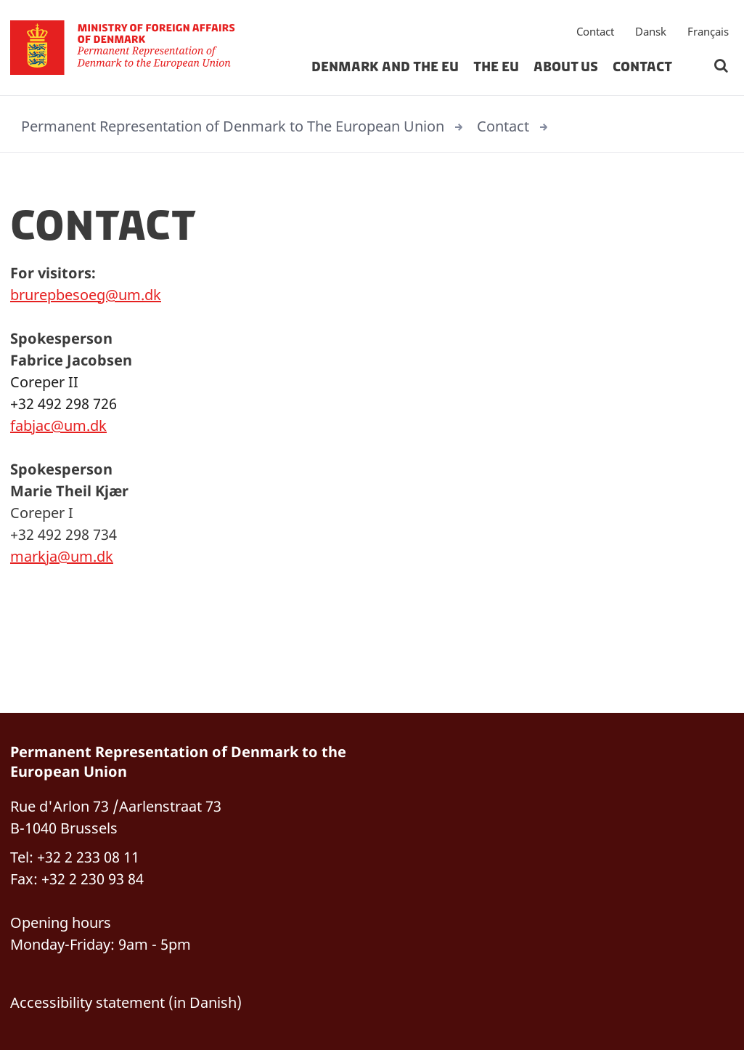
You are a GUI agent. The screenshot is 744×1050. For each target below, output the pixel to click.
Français (708, 32)
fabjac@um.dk (58, 425)
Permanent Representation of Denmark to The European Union (232, 126)
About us (566, 68)
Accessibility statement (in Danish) (126, 1002)
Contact (595, 32)
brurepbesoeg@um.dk (85, 294)
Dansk (650, 32)
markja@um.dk (61, 556)
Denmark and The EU (385, 68)
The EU (496, 68)
